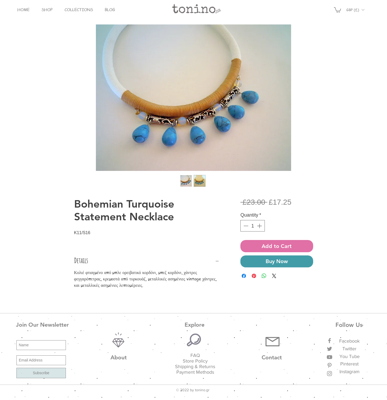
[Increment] (260, 225)
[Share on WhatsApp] (264, 276)
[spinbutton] (252, 225)
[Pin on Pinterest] (254, 276)
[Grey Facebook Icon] (329, 340)
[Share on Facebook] (244, 276)
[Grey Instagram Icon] (329, 373)
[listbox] (355, 10)
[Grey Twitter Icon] (329, 349)
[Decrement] (245, 225)
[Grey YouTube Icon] (329, 357)
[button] (47, 10)
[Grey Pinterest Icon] (329, 365)
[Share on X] (274, 276)
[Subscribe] (41, 373)
